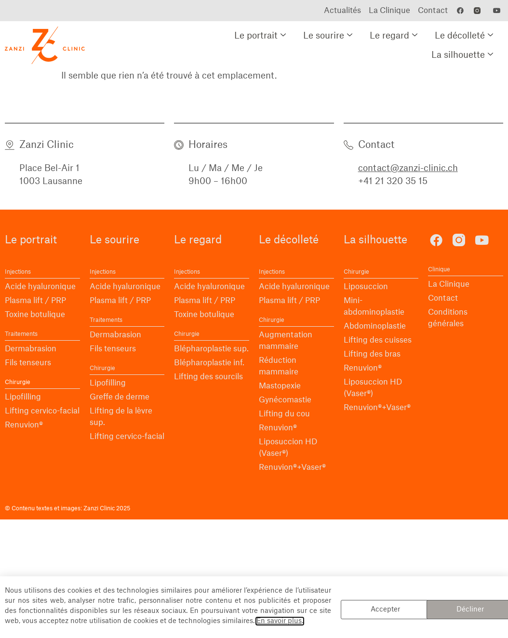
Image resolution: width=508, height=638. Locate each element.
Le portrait (260, 35)
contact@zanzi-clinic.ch (408, 168)
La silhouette (462, 55)
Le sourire (327, 35)
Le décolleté (464, 35)
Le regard (393, 35)
